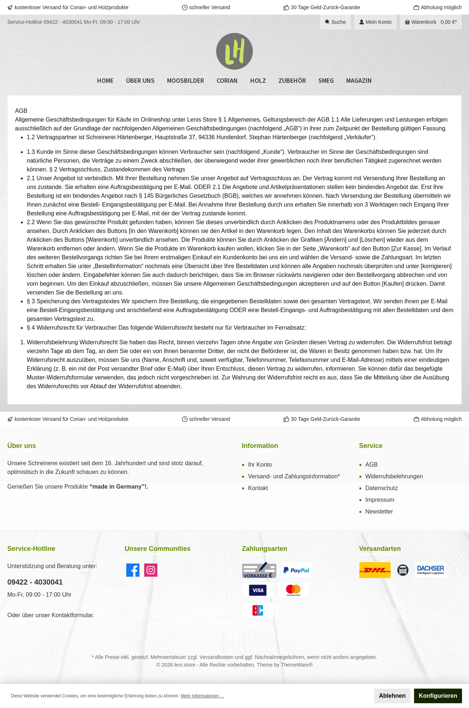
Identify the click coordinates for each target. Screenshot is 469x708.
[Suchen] (335, 22)
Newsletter (379, 511)
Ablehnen (392, 696)
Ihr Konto (260, 465)
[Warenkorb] (431, 22)
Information (260, 445)
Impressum (379, 500)
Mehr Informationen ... (202, 695)
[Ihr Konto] (375, 22)
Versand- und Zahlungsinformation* (294, 476)
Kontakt (258, 488)
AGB (371, 465)
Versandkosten (217, 657)
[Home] (105, 80)
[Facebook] (133, 570)
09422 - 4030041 (63, 22)
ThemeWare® (297, 665)
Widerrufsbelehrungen (394, 476)
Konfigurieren (438, 696)
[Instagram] (151, 570)
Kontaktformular (72, 615)
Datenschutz (381, 488)
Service (371, 445)
